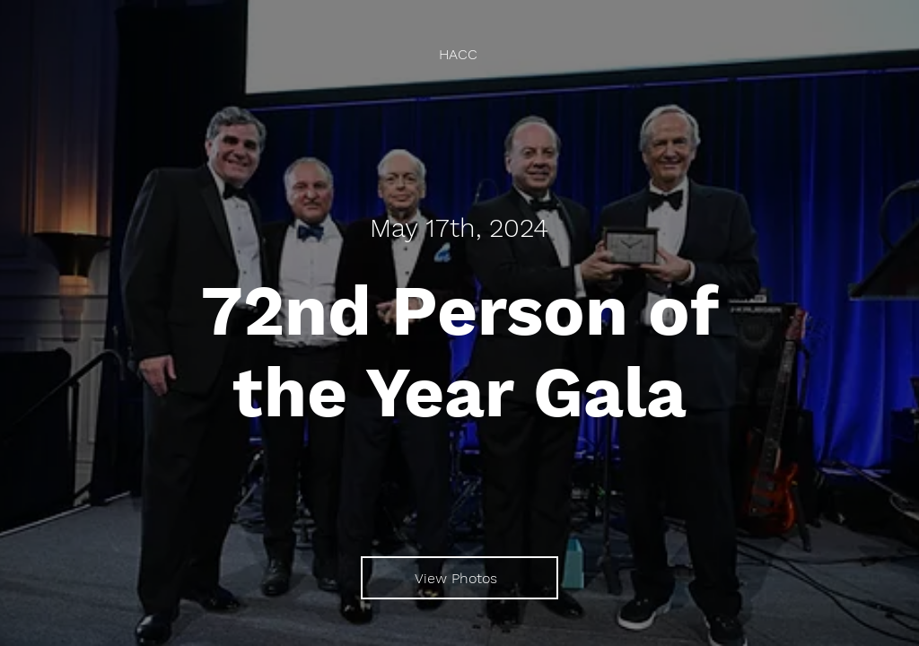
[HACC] (460, 54)
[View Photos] (459, 577)
